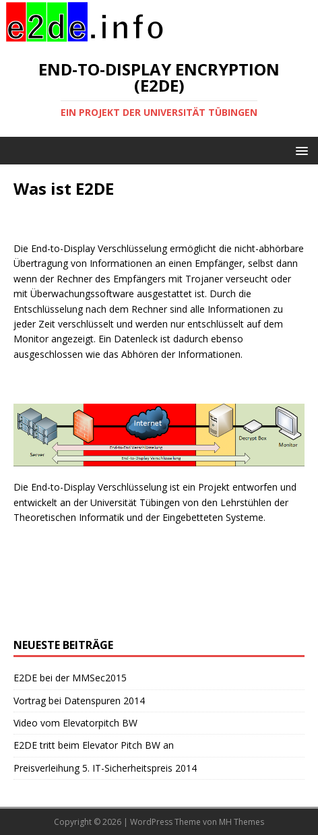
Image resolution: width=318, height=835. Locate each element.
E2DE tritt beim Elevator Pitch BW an (93, 745)
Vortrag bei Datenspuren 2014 (79, 700)
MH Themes (241, 822)
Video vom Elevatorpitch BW (75, 722)
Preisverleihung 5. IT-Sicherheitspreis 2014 (105, 768)
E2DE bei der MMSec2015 (70, 677)
